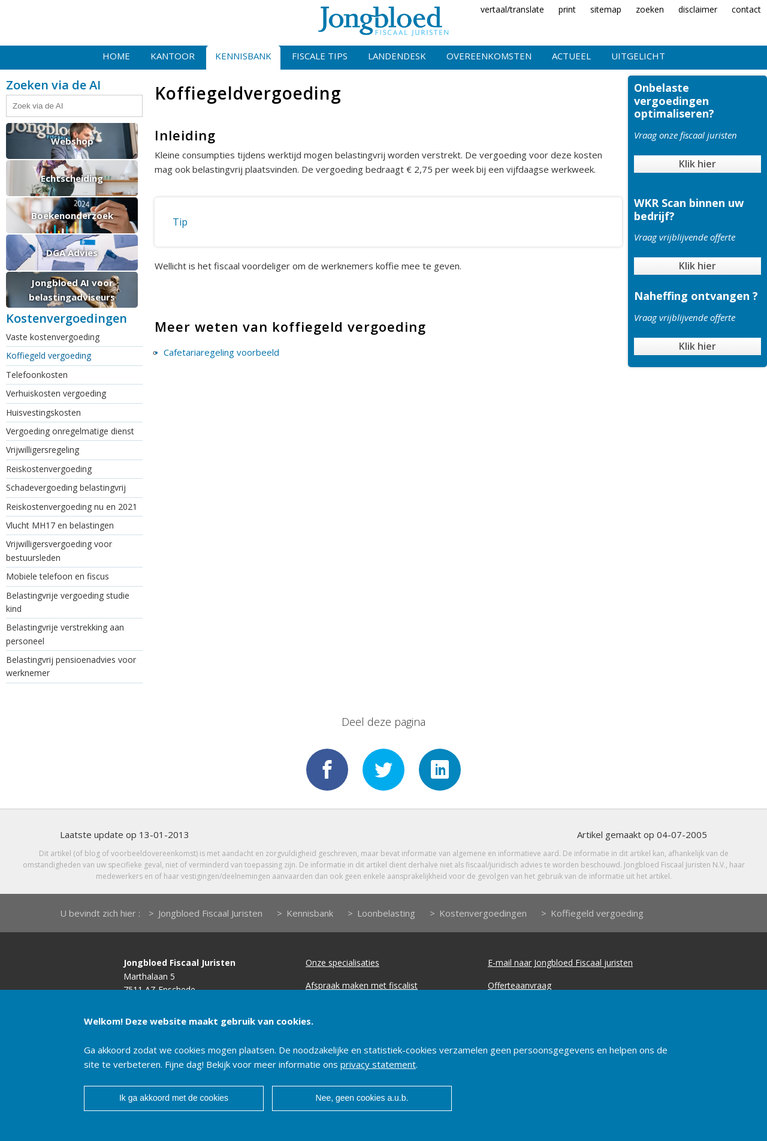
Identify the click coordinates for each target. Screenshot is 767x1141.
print (567, 9)
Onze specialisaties (342, 962)
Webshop (72, 141)
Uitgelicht (638, 56)
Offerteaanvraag (519, 985)
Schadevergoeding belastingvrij (66, 487)
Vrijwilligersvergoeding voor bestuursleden (59, 550)
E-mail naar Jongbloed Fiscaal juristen (560, 962)
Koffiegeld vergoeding (48, 355)
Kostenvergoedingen (483, 913)
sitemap (605, 9)
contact (746, 9)
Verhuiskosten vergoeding (56, 393)
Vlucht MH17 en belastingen (60, 525)
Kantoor (172, 56)
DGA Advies (72, 253)
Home (116, 56)
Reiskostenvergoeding (49, 469)
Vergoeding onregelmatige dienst (70, 431)
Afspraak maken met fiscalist (362, 985)
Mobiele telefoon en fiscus (57, 576)
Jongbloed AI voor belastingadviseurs (72, 290)
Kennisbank (243, 56)
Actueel (571, 56)
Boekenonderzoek (72, 215)
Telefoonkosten (37, 374)
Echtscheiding (72, 178)
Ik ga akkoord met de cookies (173, 1098)
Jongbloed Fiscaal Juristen (210, 913)
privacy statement (378, 1064)
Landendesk (397, 56)
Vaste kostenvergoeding (52, 337)
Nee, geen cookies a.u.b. (362, 1098)
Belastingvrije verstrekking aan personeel (65, 633)
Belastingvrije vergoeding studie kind (67, 602)
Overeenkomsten (489, 56)
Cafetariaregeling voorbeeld (221, 352)
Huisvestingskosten (43, 412)
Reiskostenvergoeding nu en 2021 (71, 506)
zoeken (650, 9)
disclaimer (697, 9)
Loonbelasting (386, 913)
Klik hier (697, 163)
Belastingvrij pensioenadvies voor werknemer (71, 666)
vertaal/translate (512, 9)
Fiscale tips (320, 56)
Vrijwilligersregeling (42, 449)
